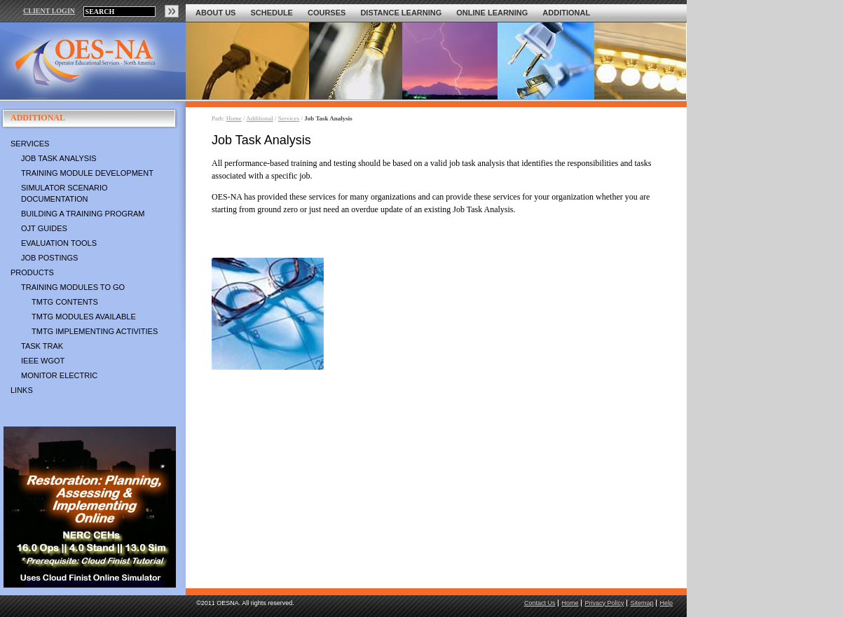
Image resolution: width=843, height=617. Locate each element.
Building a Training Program (82, 213)
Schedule (271, 12)
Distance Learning (400, 12)
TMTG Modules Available (84, 316)
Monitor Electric (59, 375)
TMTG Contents (65, 302)
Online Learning (492, 12)
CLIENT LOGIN (49, 11)
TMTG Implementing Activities (95, 331)
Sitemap (641, 602)
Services (30, 143)
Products (32, 272)
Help (666, 602)
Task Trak (42, 346)
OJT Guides (44, 228)
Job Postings (49, 258)
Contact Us (540, 602)
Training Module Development (87, 173)
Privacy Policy (604, 602)
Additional (566, 12)
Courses (326, 12)
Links (22, 390)
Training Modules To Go (73, 287)
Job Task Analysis (59, 158)
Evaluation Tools (59, 243)
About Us (215, 12)
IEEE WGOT (42, 360)
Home (234, 118)
